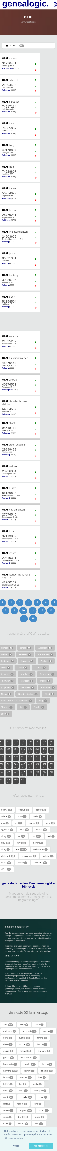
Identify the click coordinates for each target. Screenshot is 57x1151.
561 (8, 765)
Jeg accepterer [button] (41, 1146)
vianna (23, 1123)
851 (23, 780)
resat (43, 1097)
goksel (8, 1051)
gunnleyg (44, 1051)
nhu (23, 1090)
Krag (43, 700)
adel (8, 1024)
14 (23, 618)
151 (8, 742)
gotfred (25, 1051)
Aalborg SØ (7, 390)
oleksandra (29, 856)
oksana (41, 829)
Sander (39, 707)
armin (48, 1031)
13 (51, 610)
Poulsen (46, 661)
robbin (22, 1103)
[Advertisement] (27, 322)
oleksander (40, 849)
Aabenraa (6, 90)
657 (44, 765)
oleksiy (48, 856)
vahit (7, 1123)
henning (10, 1070)
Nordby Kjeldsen (28, 694)
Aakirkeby (6, 198)
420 (16, 758)
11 (32, 610)
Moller (45, 680)
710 (8, 773)
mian (8, 1090)
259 (8, 750)
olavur (38, 842)
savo (37, 1103)
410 (8, 758)
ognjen (34, 823)
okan (24, 829)
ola (21, 836)
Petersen (25, 654)
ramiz (8, 1097)
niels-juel (40, 1090)
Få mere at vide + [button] (14, 1138)
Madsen (40, 667)
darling (42, 1037)
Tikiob (49, 694)
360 (37, 750)
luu (22, 1084)
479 (30, 758)
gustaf (8, 1057)
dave (8, 1044)
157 (23, 742)
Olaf (15, 45)
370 (44, 750)
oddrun (23, 809)
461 (23, 758)
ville (39, 1123)
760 (44, 773)
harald (30, 1064)
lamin (8, 1077)
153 (16, 742)
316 (23, 750)
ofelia (37, 816)
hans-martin (29, 1057)
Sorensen (27, 661)
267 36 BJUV (7, 68)
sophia (26, 1110)
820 (8, 780)
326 (30, 750)
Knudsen (27, 674)
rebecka (26, 1097)
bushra (24, 1037)
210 (51, 742)
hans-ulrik (10, 1064)
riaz (6, 1103)
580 (16, 765)
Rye (23, 707)
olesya (22, 862)
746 (30, 773)
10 (23, 610)
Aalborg (5, 242)
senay (8, 1110)
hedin (47, 1064)
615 (30, 765)
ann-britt (29, 1031)
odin (22, 816)
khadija (47, 1070)
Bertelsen (27, 687)
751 (37, 773)
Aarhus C (6, 476)
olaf (36, 836)
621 (37, 765)
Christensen (45, 654)
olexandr (40, 862)
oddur (41, 809)
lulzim (8, 1084)
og (18, 823)
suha (7, 1117)
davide (24, 1044)
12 (41, 610)
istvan (29, 1070)
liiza (42, 1077)
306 (16, 750)
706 (51, 765)
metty (36, 1084)
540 (51, 758)
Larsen (22, 667)
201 (44, 742)
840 (16, 780)
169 (30, 742)
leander (26, 1077)
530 (44, 758)
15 (33, 618)
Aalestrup (6, 414)
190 (37, 742)
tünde (39, 1117)
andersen (9, 1031)
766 (51, 773)
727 (16, 773)
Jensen (25, 647)
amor (39, 1024)
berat (7, 1037)
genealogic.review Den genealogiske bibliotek (28, 885)
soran (44, 1110)
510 (37, 758)
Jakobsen (27, 680)
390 (51, 750)
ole (21, 849)
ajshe (24, 1024)
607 (23, 765)
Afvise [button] (16, 1146)
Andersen (45, 647)
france (42, 1044)
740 (23, 773)
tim (23, 1117)
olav (21, 842)
